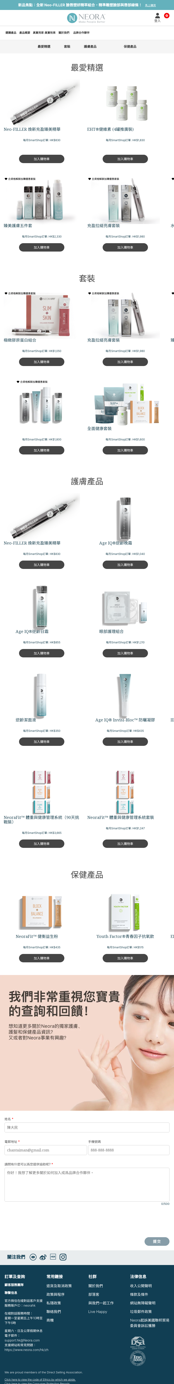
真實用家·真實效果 (44, 32)
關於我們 (63, 32)
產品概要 (24, 32)
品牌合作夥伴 (81, 32)
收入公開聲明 (141, 1286)
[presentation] (39, 1221)
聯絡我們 (53, 1311)
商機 (50, 1320)
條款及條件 (139, 1294)
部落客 (93, 1294)
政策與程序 (55, 1294)
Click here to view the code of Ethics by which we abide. (40, 1379)
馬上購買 (150, 5)
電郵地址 (12, 1142)
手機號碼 (94, 1142)
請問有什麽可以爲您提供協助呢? (29, 1164)
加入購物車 (42, 159)
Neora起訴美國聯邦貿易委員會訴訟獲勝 (149, 1323)
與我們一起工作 (101, 1303)
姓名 (9, 1119)
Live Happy (97, 1311)
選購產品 (10, 32)
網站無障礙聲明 (142, 1303)
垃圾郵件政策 (141, 1311)
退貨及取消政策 (59, 1286)
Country (166, 15)
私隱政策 (53, 1303)
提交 (157, 1241)
